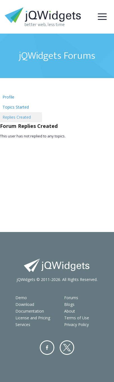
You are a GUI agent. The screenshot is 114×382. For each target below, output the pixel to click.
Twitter (67, 347)
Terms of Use (76, 317)
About (69, 311)
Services (22, 324)
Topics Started (16, 107)
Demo (21, 297)
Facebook (47, 347)
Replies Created (17, 117)
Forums (71, 297)
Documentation (29, 311)
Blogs (69, 304)
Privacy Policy (76, 324)
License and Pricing (32, 317)
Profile (8, 97)
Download (24, 304)
